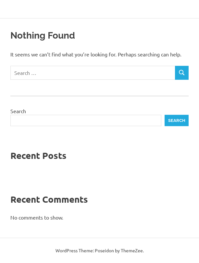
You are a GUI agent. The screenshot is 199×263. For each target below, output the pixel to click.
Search (18, 111)
